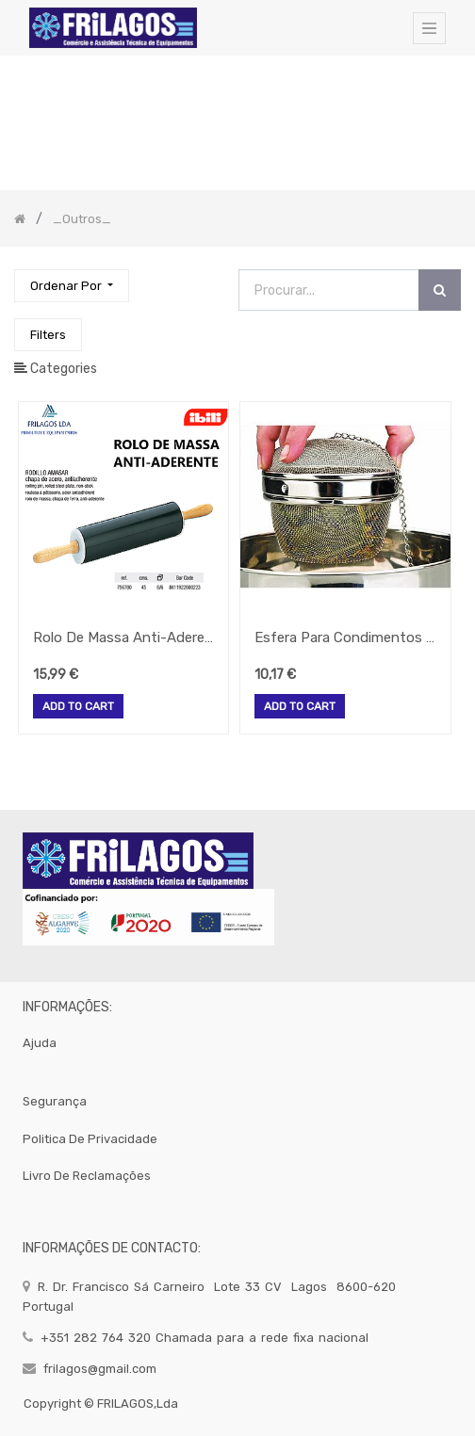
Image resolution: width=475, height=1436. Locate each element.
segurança (55, 1101)
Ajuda (40, 1043)
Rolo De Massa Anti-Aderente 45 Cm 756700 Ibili (123, 637)
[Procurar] (439, 290)
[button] (71, 285)
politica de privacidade (90, 1139)
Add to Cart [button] (78, 707)
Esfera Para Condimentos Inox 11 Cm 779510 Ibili (344, 637)
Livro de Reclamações (87, 1176)
